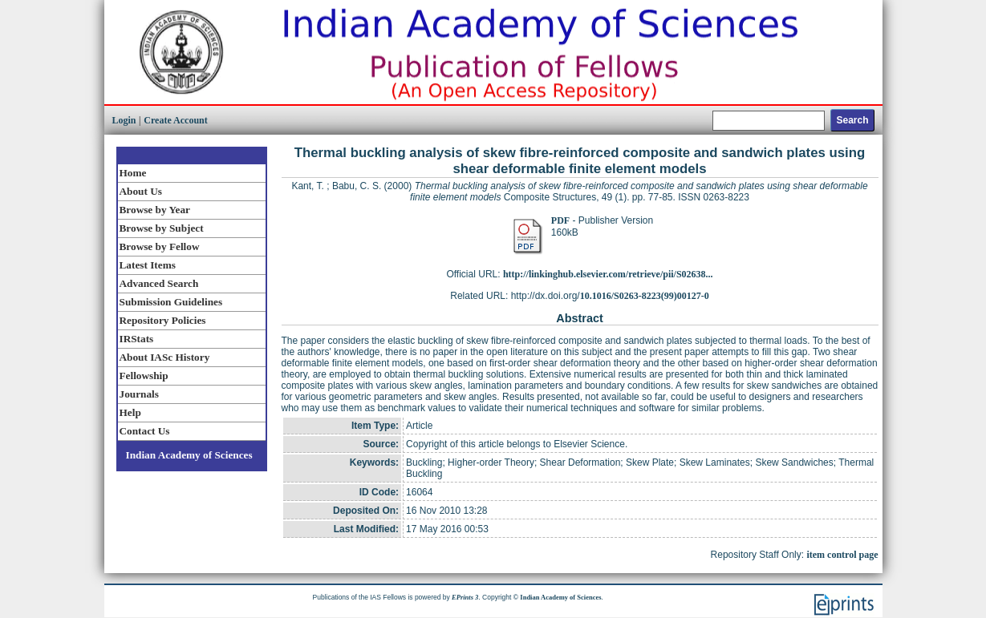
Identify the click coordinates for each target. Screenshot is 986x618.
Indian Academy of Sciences (189, 455)
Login (124, 120)
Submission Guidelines (171, 302)
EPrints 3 (465, 597)
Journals (139, 394)
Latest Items (148, 265)
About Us (141, 191)
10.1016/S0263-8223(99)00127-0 (644, 295)
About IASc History (165, 357)
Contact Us (145, 431)
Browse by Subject (162, 228)
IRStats (137, 339)
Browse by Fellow (160, 246)
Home (133, 173)
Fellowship (144, 376)
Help (130, 412)
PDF (560, 220)
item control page (842, 554)
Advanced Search (159, 283)
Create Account (175, 120)
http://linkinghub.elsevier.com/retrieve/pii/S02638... (608, 274)
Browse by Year (155, 210)
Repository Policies (163, 320)
